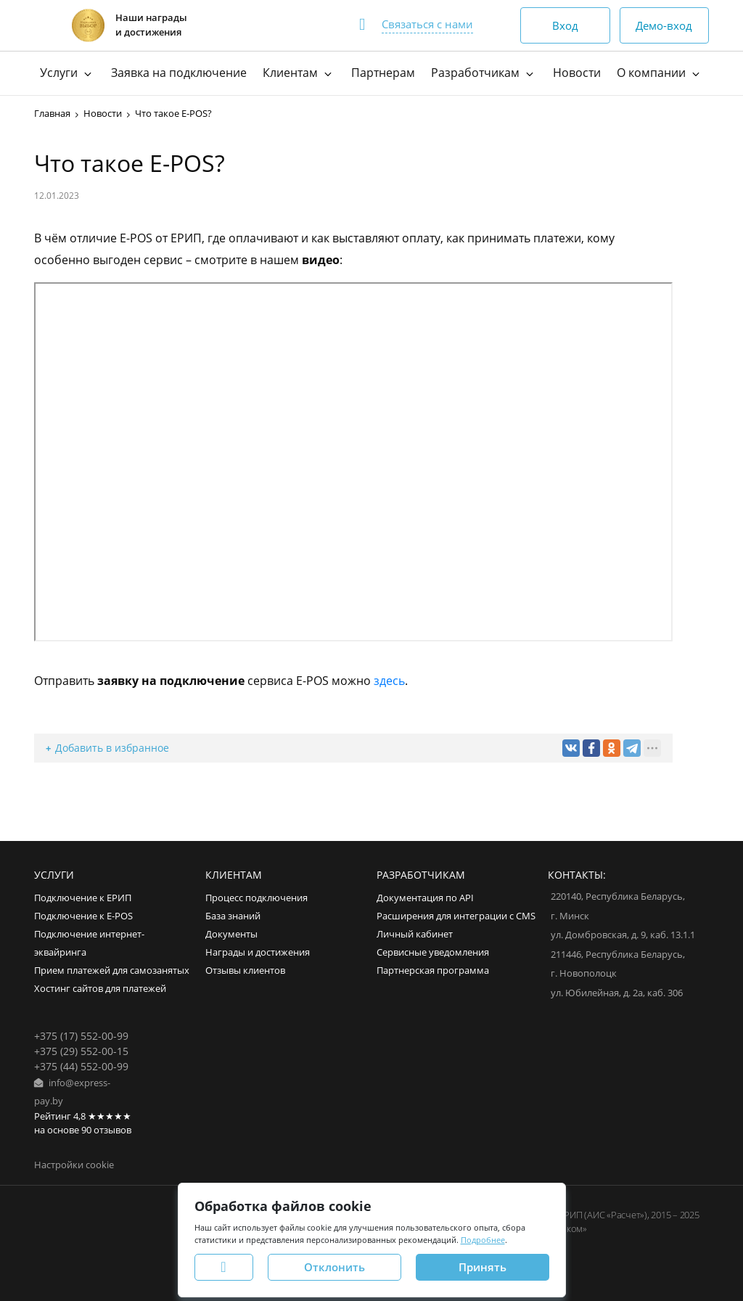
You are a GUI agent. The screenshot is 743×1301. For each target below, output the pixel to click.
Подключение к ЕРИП (82, 898)
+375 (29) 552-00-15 (81, 1051)
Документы (231, 934)
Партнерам (383, 73)
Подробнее (483, 1239)
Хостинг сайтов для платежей (100, 988)
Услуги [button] (67, 73)
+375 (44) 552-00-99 (81, 1066)
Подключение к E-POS (83, 916)
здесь (389, 681)
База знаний (232, 916)
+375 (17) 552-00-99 (81, 1036)
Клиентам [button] (299, 73)
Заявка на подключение (179, 73)
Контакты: (577, 875)
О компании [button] (660, 73)
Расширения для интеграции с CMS (456, 916)
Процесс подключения (256, 898)
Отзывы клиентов (245, 970)
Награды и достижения (257, 952)
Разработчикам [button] (484, 73)
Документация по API (425, 898)
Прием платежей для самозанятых (111, 970)
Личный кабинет (415, 934)
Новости (577, 73)
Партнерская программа (433, 970)
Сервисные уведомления (433, 952)
